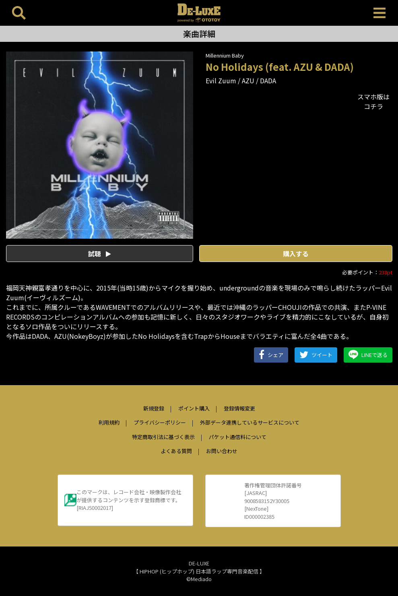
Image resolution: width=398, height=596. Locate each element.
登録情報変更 (239, 408)
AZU (248, 80)
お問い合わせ (221, 451)
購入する (296, 253)
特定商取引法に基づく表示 (163, 437)
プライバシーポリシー (160, 422)
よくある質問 (176, 451)
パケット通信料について (237, 437)
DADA (268, 80)
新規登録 (153, 408)
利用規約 (109, 422)
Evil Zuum (221, 80)
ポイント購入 (194, 408)
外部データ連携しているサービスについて (249, 422)
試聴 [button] (99, 253)
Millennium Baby (225, 55)
